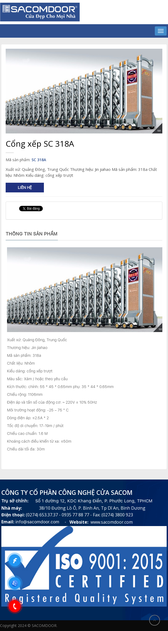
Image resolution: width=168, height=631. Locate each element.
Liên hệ (25, 187)
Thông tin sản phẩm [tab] (31, 234)
